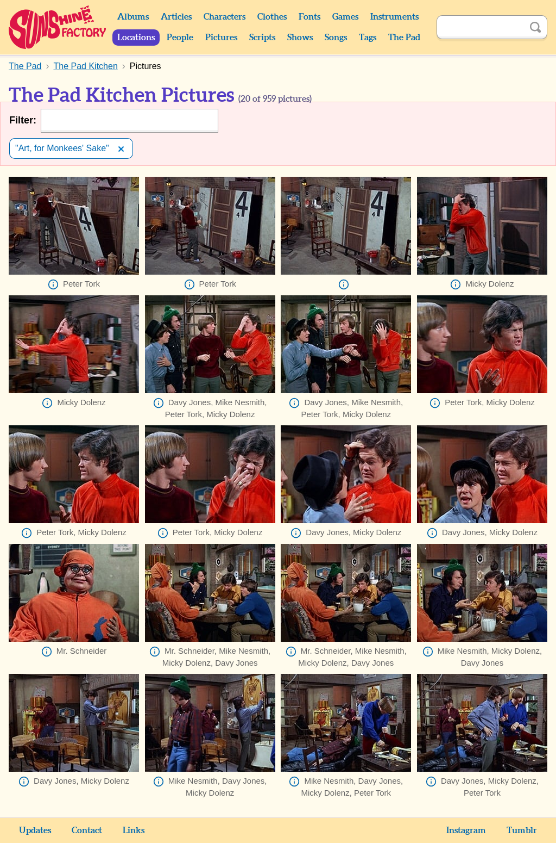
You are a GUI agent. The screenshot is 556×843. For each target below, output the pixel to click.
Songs (336, 37)
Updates (35, 830)
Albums (133, 17)
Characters (224, 17)
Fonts (309, 17)
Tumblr (522, 830)
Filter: (22, 120)
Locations (136, 37)
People (180, 37)
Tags (367, 37)
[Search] (480, 27)
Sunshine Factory (58, 27)
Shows (300, 37)
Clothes (272, 17)
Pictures (221, 37)
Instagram (466, 830)
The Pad (404, 37)
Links (133, 830)
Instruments (394, 17)
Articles (176, 17)
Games (345, 17)
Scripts (262, 37)
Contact (87, 830)
